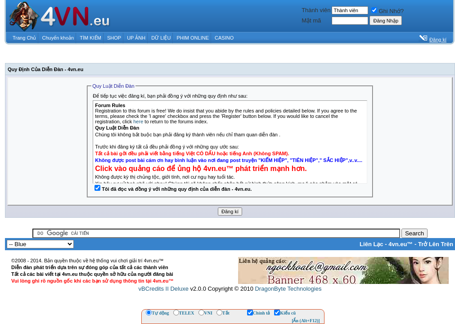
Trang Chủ (24, 37)
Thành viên (316, 10)
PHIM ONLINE (192, 37)
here (138, 121)
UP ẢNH (136, 37)
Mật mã (311, 20)
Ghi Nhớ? (387, 11)
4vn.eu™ (400, 244)
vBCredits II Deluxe (164, 288)
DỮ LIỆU (161, 37)
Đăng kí (437, 39)
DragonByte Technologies (288, 288)
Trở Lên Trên (435, 244)
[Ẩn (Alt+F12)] (306, 320)
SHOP (114, 37)
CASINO (224, 37)
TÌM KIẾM (90, 37)
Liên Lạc (371, 244)
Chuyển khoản (58, 37)
